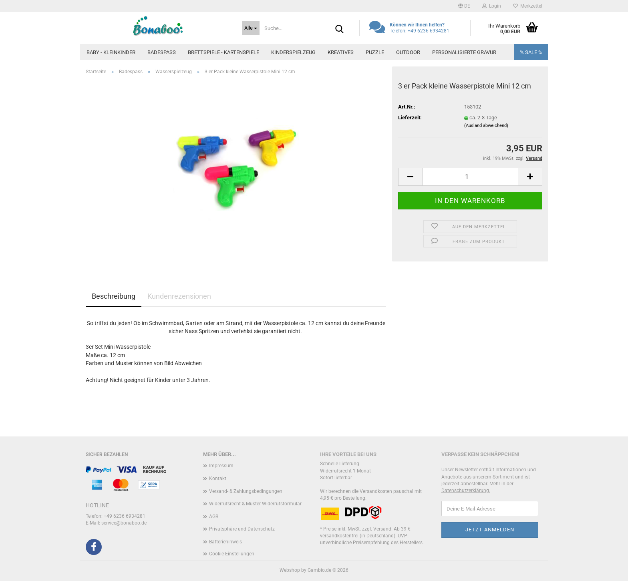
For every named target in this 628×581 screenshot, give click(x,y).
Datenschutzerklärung (465, 490)
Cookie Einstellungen (231, 554)
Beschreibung (113, 296)
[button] (464, 6)
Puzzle (375, 52)
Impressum (221, 465)
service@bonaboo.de (124, 523)
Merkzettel (527, 6)
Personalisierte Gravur (464, 52)
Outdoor (408, 52)
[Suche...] (251, 28)
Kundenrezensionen (179, 296)
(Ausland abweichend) (486, 125)
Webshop (290, 570)
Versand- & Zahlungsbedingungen (245, 491)
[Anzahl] (470, 177)
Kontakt (217, 478)
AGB (213, 516)
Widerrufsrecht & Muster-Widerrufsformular (255, 504)
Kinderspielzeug (293, 52)
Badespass (161, 52)
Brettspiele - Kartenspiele (223, 52)
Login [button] (491, 6)
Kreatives (341, 52)
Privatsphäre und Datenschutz (242, 529)
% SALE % (531, 52)
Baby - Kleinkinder (111, 52)
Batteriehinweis (225, 542)
